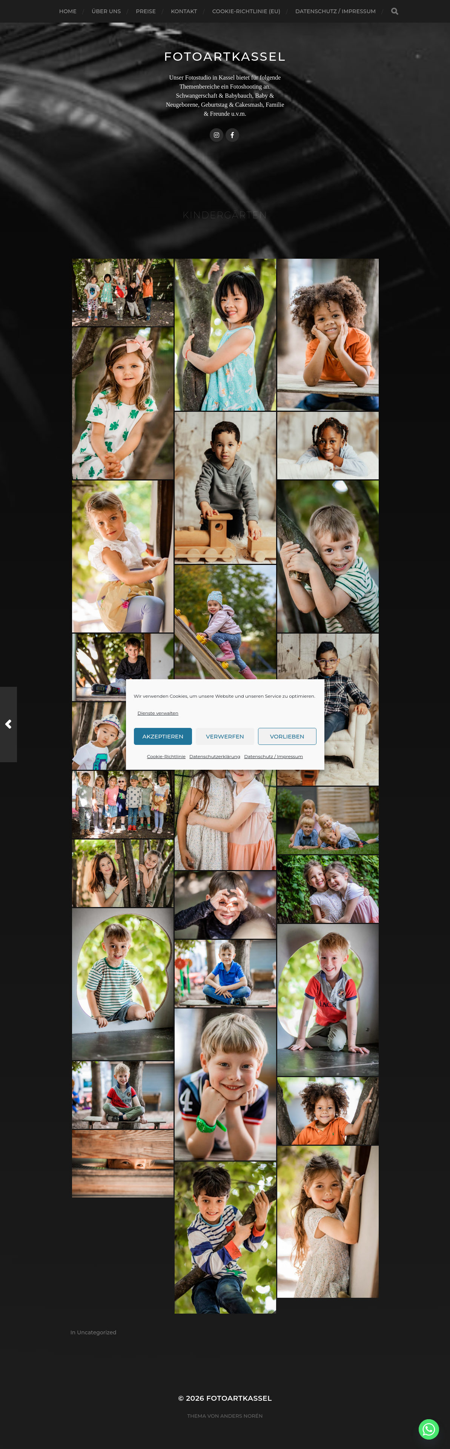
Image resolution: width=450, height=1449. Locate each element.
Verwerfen (225, 736)
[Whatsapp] (429, 1429)
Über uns (106, 11)
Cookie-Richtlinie (166, 756)
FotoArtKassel (225, 56)
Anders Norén (241, 1416)
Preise (146, 11)
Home (68, 11)
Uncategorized (96, 1332)
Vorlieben (287, 736)
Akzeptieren (163, 736)
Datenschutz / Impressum (273, 756)
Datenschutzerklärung (214, 756)
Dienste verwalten (158, 713)
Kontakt (184, 11)
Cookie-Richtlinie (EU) (246, 11)
